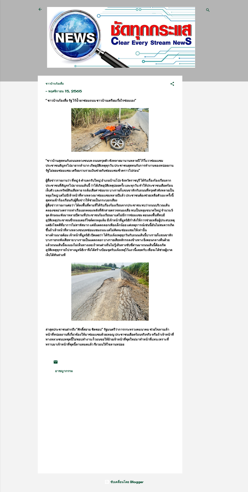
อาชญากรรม (64, 371)
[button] (172, 84)
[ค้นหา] (208, 10)
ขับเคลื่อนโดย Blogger (124, 482)
